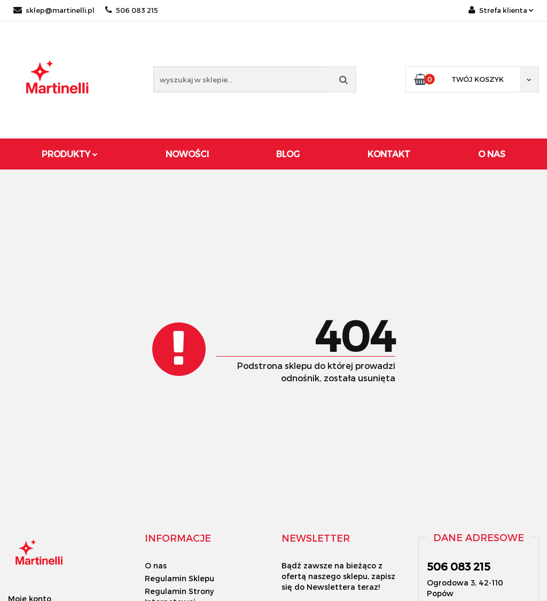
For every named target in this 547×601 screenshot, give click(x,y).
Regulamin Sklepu (179, 578)
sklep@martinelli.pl (54, 10)
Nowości (187, 154)
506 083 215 (131, 10)
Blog (288, 154)
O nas (156, 565)
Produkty (70, 154)
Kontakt (389, 154)
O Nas (491, 154)
